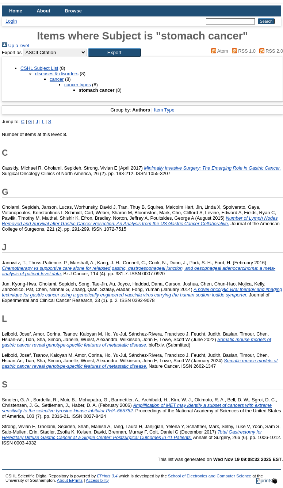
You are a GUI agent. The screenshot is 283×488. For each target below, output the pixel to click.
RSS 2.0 (270, 51)
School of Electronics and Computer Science (209, 476)
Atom (218, 51)
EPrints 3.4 (107, 476)
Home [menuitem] (15, 11)
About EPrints (70, 480)
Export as (12, 52)
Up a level (15, 45)
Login (11, 21)
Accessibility (97, 480)
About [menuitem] (43, 11)
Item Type (164, 110)
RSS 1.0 (242, 51)
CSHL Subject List (39, 68)
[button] (114, 52)
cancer (57, 79)
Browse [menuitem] (73, 11)
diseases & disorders (57, 73)
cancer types (77, 84)
